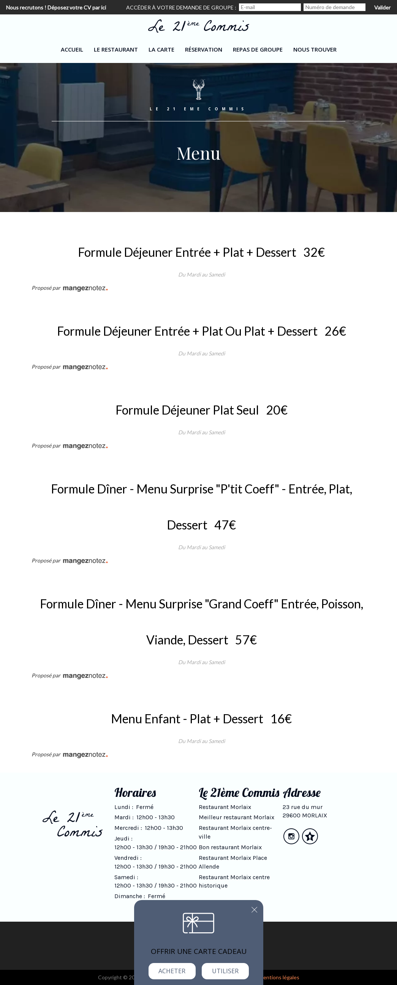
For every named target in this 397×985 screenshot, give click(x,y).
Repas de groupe (258, 49)
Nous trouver (315, 49)
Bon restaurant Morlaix (230, 847)
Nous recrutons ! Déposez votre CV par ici (56, 7)
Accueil (72, 49)
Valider (382, 7)
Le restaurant (116, 49)
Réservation (203, 49)
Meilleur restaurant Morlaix (236, 817)
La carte (161, 49)
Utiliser (225, 971)
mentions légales (279, 977)
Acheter (171, 971)
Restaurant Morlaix (225, 807)
